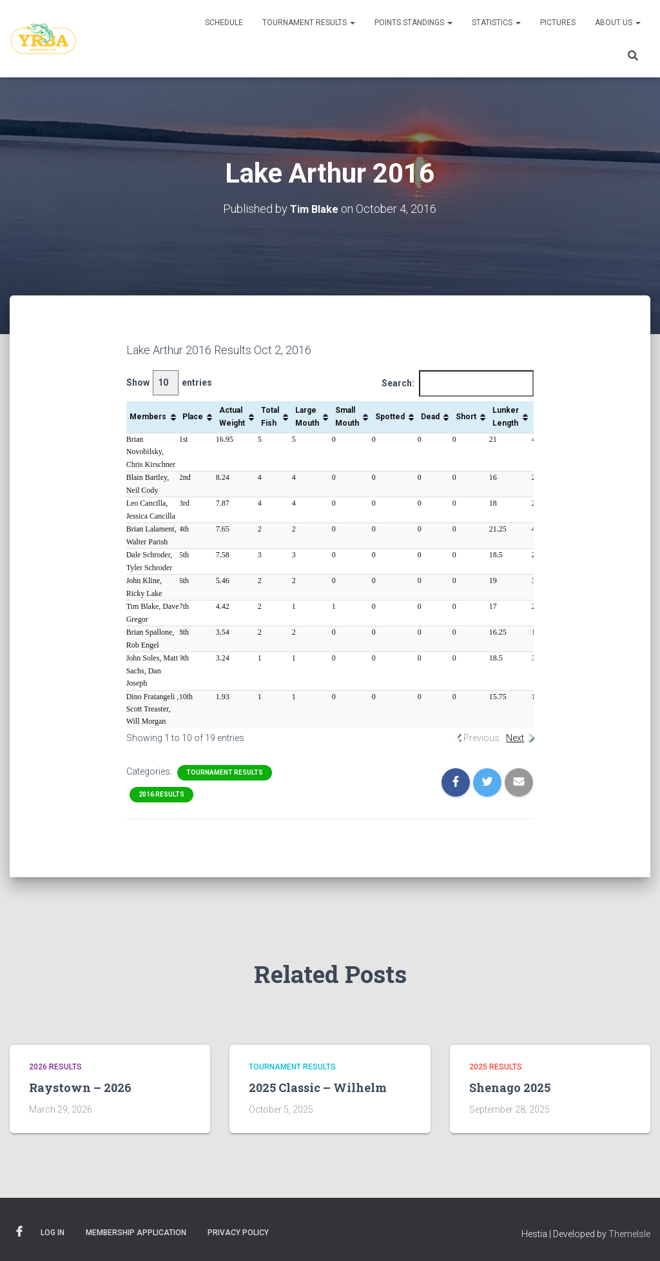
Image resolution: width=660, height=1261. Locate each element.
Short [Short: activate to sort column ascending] (466, 416)
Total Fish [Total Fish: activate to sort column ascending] (270, 416)
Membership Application (136, 1231)
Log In (52, 1231)
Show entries (169, 382)
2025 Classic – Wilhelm (318, 1087)
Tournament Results (308, 22)
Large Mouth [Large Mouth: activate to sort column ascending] (307, 416)
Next (515, 738)
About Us (618, 22)
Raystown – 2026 (80, 1087)
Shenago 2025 (509, 1087)
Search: (458, 383)
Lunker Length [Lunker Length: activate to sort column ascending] (505, 416)
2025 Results (495, 1066)
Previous (481, 738)
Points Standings (413, 22)
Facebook (19, 1231)
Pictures (558, 22)
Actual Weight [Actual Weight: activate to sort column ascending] (232, 416)
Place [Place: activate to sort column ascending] (192, 416)
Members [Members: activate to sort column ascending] (148, 416)
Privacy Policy (238, 1231)
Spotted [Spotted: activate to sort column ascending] (390, 416)
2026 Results (55, 1066)
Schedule (224, 22)
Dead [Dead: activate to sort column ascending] (430, 416)
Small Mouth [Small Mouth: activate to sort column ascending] (347, 416)
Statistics (496, 22)
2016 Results (161, 793)
